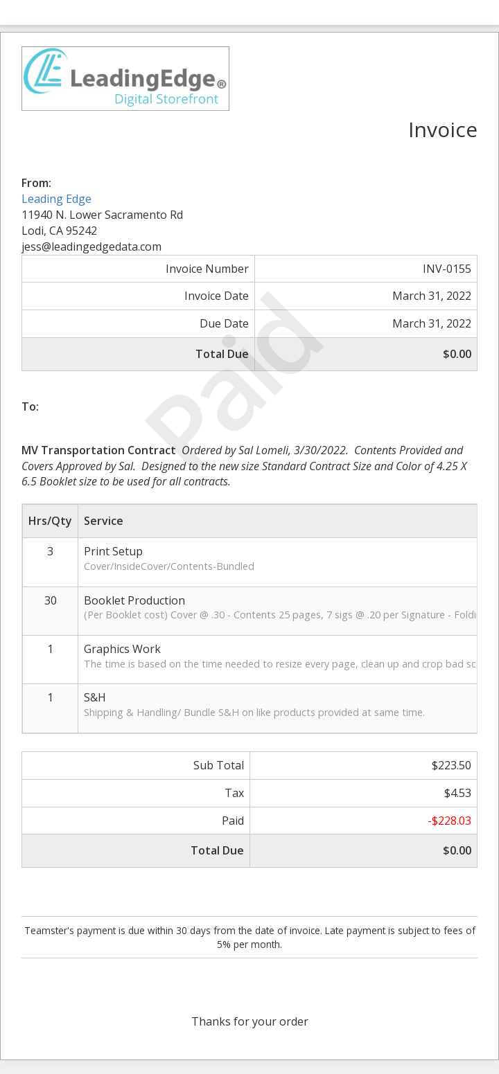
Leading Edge (56, 198)
